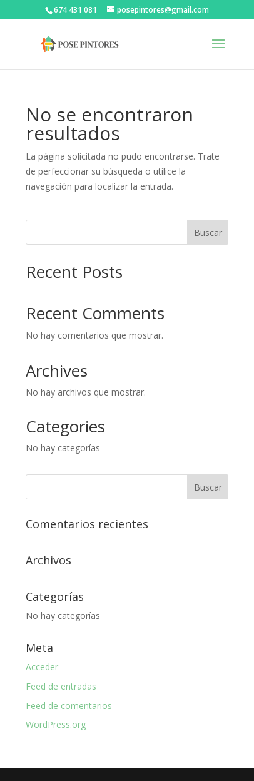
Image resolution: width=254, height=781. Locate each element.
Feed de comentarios (69, 706)
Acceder (42, 667)
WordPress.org (56, 724)
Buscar (208, 232)
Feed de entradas (61, 686)
